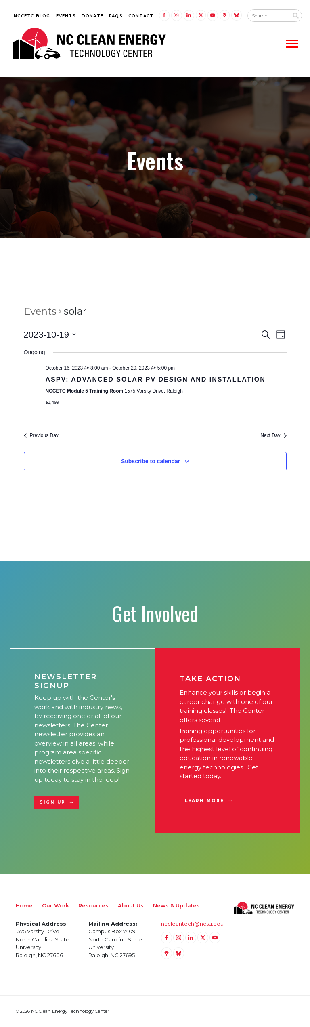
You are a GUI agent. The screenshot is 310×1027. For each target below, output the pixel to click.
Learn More (204, 800)
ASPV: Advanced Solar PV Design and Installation (156, 379)
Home (24, 905)
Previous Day (41, 435)
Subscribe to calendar (150, 461)
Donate (92, 16)
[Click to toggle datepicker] (50, 334)
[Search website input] (268, 15)
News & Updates (176, 905)
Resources (93, 905)
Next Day (273, 435)
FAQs (116, 16)
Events (66, 16)
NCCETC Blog (32, 16)
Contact (140, 16)
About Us (131, 905)
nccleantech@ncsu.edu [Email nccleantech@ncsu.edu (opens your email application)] (192, 923)
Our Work (55, 905)
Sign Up (52, 802)
